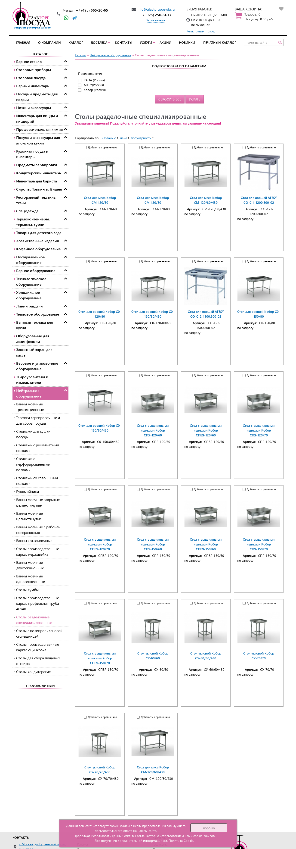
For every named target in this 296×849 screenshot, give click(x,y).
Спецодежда (27, 210)
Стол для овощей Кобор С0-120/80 (99, 314)
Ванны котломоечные (34, 540)
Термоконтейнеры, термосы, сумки (33, 221)
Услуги (146, 42)
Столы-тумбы (27, 589)
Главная (23, 42)
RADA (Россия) (94, 80)
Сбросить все (169, 99)
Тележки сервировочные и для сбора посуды (38, 420)
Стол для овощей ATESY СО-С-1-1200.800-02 (259, 200)
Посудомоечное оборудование (30, 259)
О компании (49, 42)
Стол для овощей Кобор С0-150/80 (258, 314)
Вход (211, 31)
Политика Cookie (181, 840)
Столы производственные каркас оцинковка (37, 647)
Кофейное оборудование (38, 248)
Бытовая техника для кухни (34, 325)
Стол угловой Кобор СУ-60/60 (152, 655)
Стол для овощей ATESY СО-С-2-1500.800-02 (206, 314)
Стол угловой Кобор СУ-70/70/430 (99, 769)
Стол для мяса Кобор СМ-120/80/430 (206, 200)
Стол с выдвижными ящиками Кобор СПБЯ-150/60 (206, 544)
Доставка (99, 42)
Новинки (187, 42)
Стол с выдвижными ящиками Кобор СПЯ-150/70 (258, 544)
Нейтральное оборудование (29, 393)
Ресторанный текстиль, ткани (36, 200)
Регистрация (195, 31)
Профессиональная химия (39, 129)
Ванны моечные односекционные (30, 578)
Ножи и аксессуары (33, 107)
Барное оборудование (36, 270)
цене (123, 138)
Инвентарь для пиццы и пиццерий (37, 118)
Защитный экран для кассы (34, 352)
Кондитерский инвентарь (38, 172)
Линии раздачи (29, 306)
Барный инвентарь (32, 85)
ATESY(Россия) (94, 85)
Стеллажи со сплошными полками (37, 480)
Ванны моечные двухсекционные (30, 565)
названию (109, 138)
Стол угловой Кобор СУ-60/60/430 (205, 655)
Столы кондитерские (33, 671)
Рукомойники (27, 491)
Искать (194, 99)
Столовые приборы (33, 69)
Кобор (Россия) (95, 90)
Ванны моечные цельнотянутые (29, 516)
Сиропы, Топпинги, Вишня (39, 189)
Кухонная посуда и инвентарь (32, 154)
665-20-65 (92, 10)
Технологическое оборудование (31, 281)
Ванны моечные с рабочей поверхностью (38, 529)
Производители (40, 685)
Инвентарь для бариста (36, 181)
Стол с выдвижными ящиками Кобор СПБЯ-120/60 (206, 430)
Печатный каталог (219, 42)
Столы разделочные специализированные (34, 619)
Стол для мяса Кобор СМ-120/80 (153, 200)
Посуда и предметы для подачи (37, 96)
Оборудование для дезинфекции (32, 338)
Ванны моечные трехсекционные (30, 406)
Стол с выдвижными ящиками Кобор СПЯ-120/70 (258, 430)
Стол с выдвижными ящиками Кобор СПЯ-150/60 (153, 544)
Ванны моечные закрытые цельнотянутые (38, 502)
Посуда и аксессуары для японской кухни (38, 140)
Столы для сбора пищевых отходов (38, 660)
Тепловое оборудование (37, 314)
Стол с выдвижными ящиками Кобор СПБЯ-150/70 (100, 658)
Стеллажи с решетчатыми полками (37, 447)
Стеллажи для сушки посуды (33, 434)
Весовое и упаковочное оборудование (37, 366)
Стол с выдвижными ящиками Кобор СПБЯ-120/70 (100, 544)
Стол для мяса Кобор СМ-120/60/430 (153, 769)
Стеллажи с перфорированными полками (33, 464)
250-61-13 (155, 14)
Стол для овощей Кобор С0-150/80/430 (99, 427)
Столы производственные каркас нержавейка (37, 551)
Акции (165, 42)
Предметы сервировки (36, 164)
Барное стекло (29, 61)
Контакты (123, 42)
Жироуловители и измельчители (32, 379)
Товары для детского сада (38, 232)
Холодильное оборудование (29, 295)
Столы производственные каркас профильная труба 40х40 (37, 603)
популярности (141, 138)
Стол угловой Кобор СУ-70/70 (258, 655)
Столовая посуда (31, 77)
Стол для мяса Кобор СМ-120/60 (100, 200)
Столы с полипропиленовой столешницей (39, 633)
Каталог (76, 42)
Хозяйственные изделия (37, 240)
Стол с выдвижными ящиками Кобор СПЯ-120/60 (153, 430)
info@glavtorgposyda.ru (156, 9)
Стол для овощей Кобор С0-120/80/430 (152, 314)
